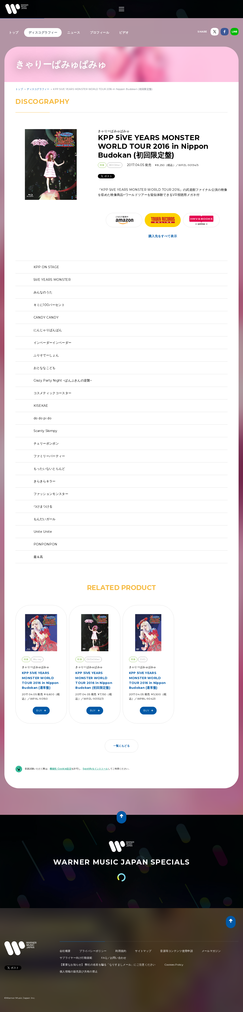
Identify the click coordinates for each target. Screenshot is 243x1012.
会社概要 (65, 951)
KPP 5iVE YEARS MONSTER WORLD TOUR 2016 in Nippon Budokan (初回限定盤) (93, 680)
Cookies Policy (173, 964)
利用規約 (120, 951)
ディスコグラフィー (42, 32)
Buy (42, 710)
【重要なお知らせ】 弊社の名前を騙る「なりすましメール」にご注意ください (108, 964)
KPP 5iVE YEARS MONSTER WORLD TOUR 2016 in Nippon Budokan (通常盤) (40, 680)
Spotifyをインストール (95, 768)
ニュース (73, 32)
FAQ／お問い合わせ (113, 957)
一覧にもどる (121, 745)
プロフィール (99, 32)
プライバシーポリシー (92, 951)
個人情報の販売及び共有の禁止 (79, 971)
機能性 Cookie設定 (60, 768)
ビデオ (124, 32)
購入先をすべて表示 (162, 236)
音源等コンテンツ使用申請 (176, 951)
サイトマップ (143, 951)
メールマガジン (211, 951)
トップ (14, 32)
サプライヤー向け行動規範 (76, 957)
